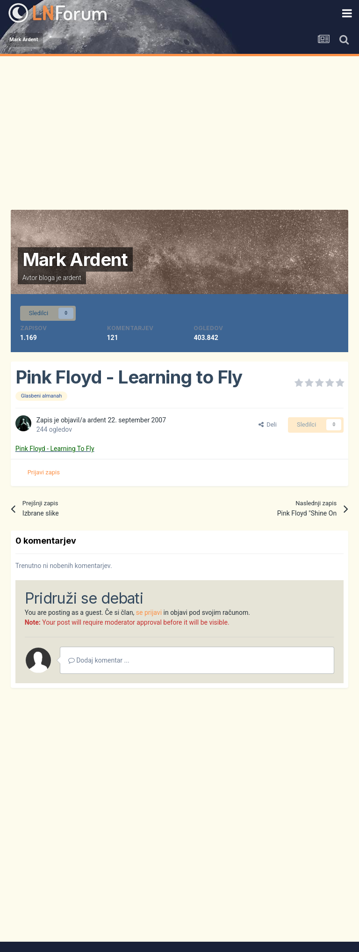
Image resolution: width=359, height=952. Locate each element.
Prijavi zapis (44, 472)
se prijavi (149, 612)
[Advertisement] (180, 126)
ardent (72, 277)
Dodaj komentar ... (98, 660)
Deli (267, 424)
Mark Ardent (75, 259)
